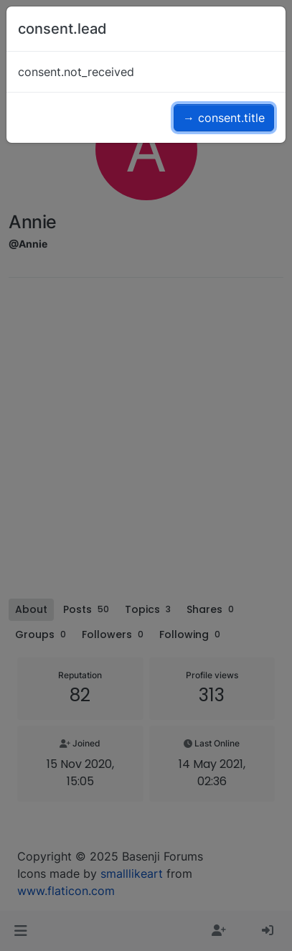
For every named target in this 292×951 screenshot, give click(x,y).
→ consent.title (224, 118)
